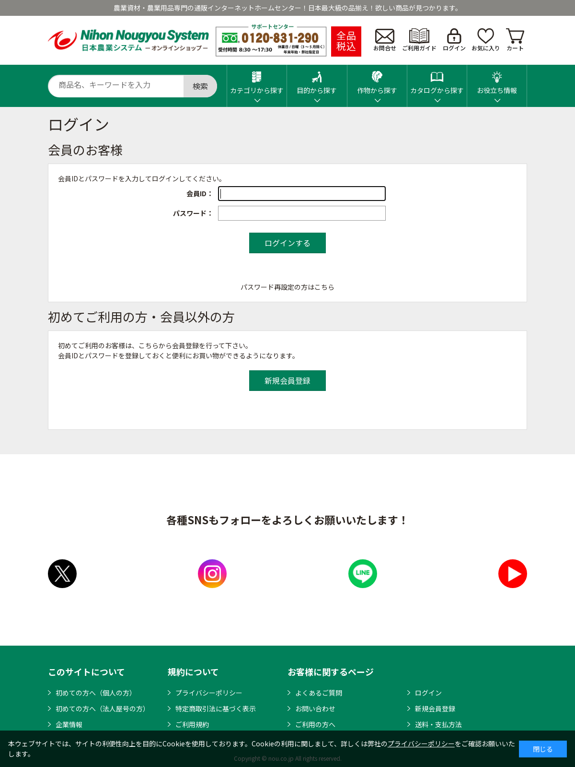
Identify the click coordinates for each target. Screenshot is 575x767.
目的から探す (317, 80)
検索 (200, 86)
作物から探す (377, 80)
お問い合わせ (315, 708)
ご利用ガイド (419, 40)
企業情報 (69, 724)
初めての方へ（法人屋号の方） (103, 708)
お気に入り (486, 40)
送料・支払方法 (438, 724)
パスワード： (193, 213)
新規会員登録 (435, 708)
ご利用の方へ (315, 724)
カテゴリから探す (257, 80)
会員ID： (199, 193)
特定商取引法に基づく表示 (215, 708)
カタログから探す (437, 80)
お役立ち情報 (497, 80)
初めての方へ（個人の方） (96, 692)
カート (515, 40)
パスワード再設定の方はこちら (287, 287)
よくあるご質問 (318, 692)
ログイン (454, 40)
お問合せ (384, 40)
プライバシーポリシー (208, 692)
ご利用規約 (192, 724)
